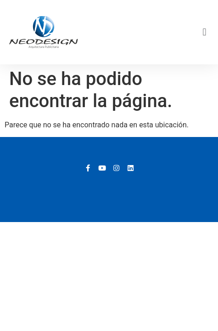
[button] (204, 32)
